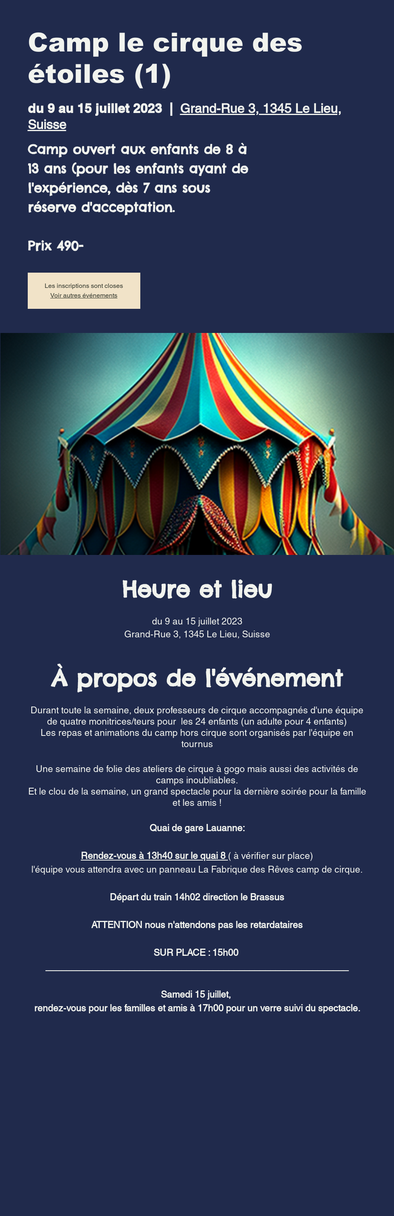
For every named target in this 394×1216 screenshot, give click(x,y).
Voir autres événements (83, 295)
